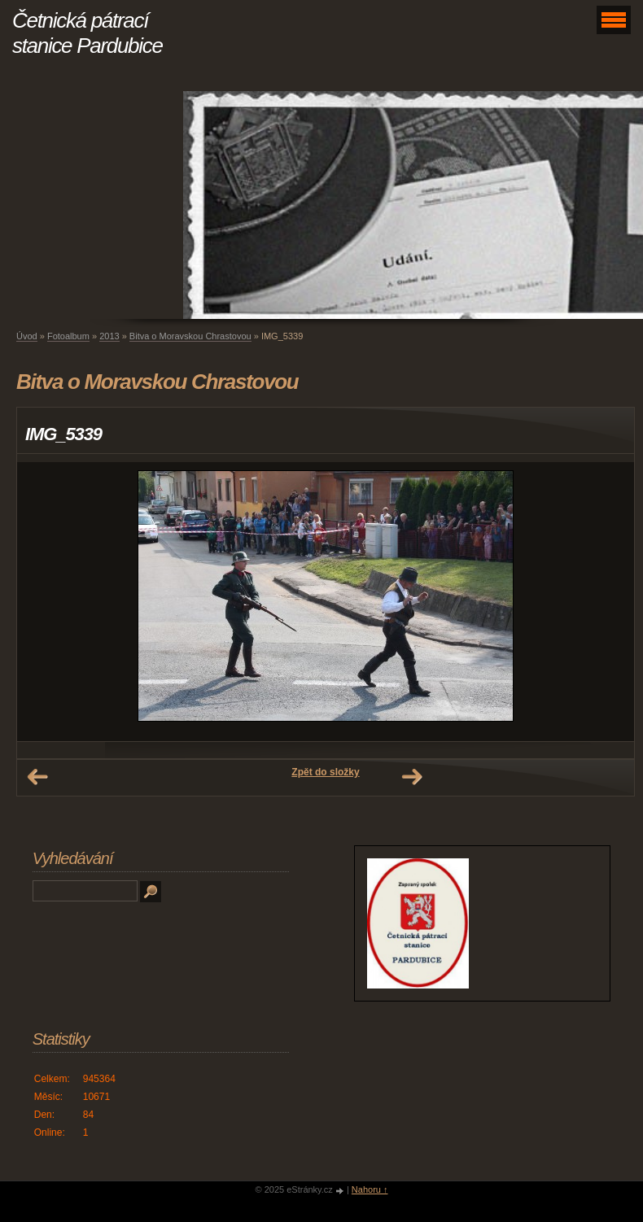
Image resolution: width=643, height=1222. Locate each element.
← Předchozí (37, 777)
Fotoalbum (68, 336)
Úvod (26, 336)
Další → (412, 777)
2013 (109, 336)
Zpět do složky (325, 772)
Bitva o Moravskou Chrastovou (190, 336)
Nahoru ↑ (370, 1189)
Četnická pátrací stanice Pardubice (87, 33)
